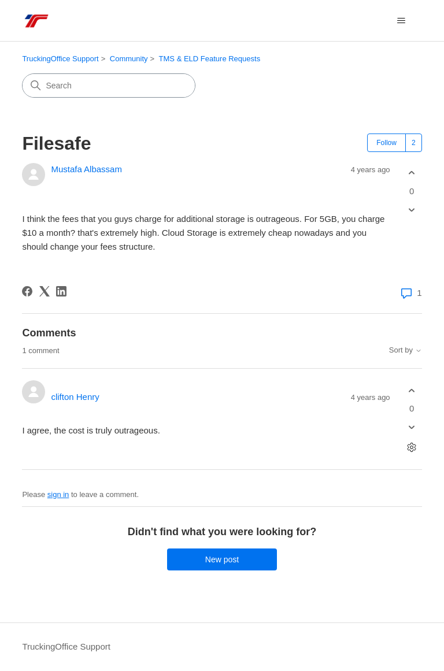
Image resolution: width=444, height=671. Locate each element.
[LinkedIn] (61, 291)
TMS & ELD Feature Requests (210, 58)
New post (222, 559)
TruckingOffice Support (60, 58)
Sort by (405, 350)
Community (129, 58)
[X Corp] (44, 291)
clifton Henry (75, 397)
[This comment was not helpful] (412, 427)
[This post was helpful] (412, 173)
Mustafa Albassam (86, 169)
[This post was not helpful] (412, 209)
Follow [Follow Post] (386, 143)
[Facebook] (27, 291)
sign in (58, 494)
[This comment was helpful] (412, 390)
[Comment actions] (412, 448)
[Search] (109, 85)
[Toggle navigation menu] (401, 21)
